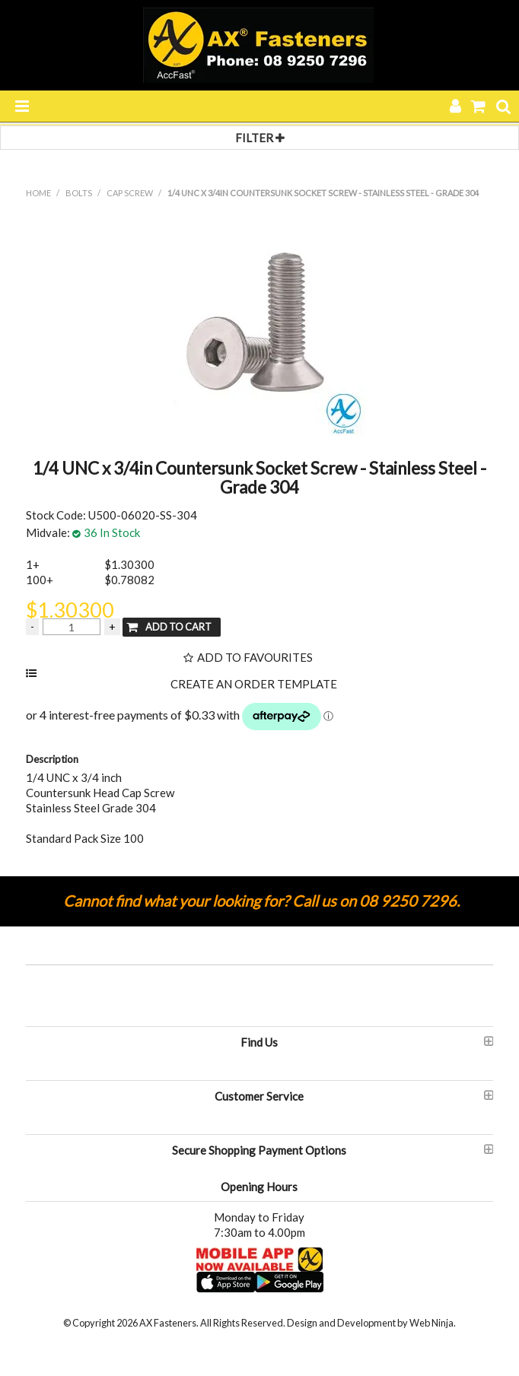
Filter (260, 138)
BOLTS (78, 193)
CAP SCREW (130, 193)
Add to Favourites (255, 657)
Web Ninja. (432, 1323)
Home (38, 193)
